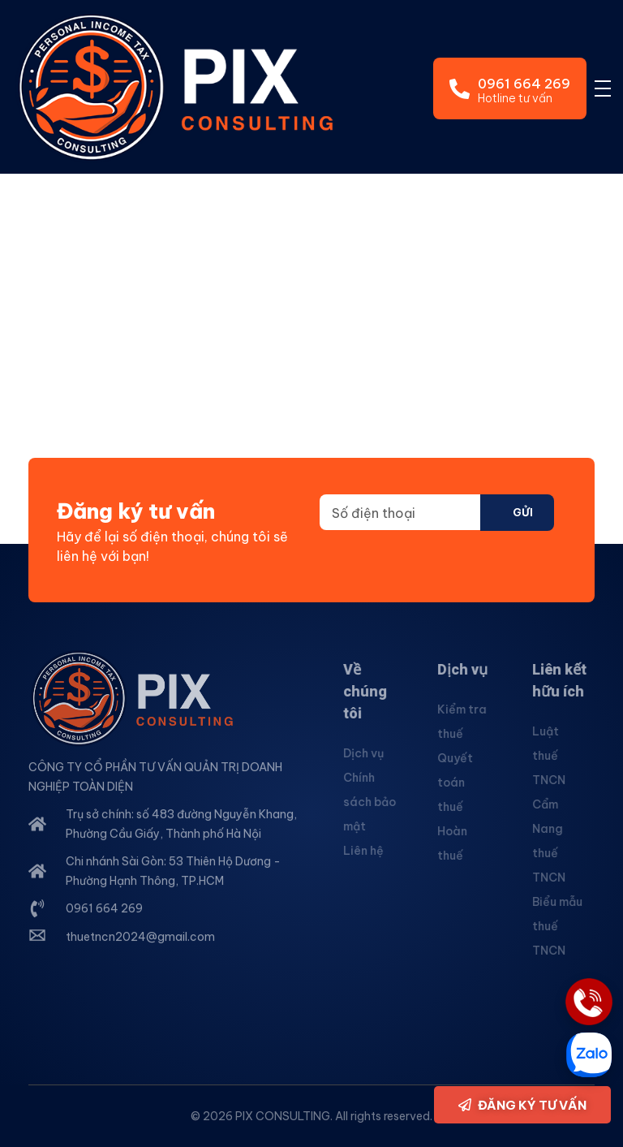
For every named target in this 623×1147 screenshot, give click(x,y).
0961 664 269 (524, 83)
